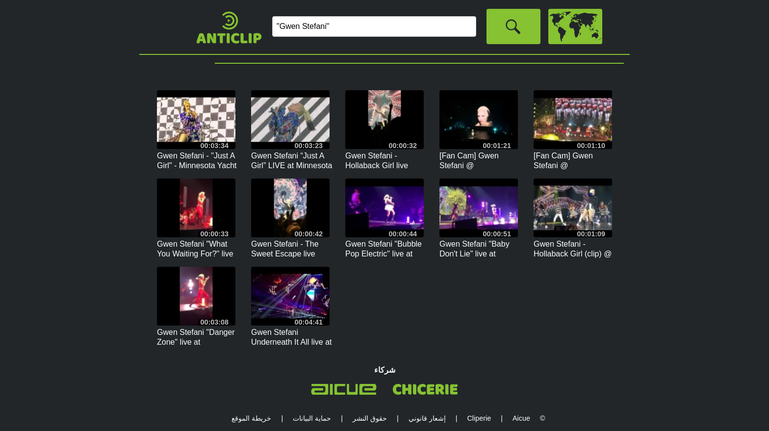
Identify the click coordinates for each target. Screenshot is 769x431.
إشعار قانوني (427, 418)
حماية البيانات (312, 418)
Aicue (521, 418)
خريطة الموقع (251, 418)
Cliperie (479, 418)
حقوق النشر (370, 418)
